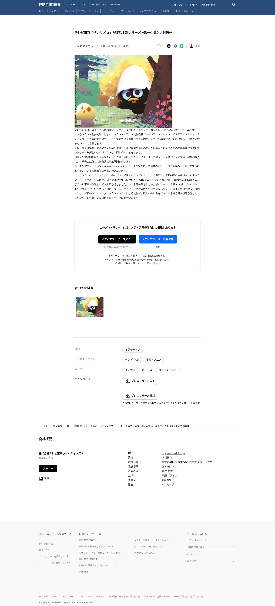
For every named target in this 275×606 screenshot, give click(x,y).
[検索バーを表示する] (234, 4)
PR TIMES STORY (87, 540)
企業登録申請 (208, 4)
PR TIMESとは (46, 543)
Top (41, 11)
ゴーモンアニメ (168, 369)
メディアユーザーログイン (117, 239)
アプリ (81, 11)
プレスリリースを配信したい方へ (55, 562)
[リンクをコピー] (197, 46)
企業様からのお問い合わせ (157, 596)
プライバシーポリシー (62, 596)
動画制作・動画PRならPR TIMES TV (96, 546)
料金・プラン (45, 550)
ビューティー (109, 11)
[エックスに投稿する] (169, 46)
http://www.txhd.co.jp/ (173, 453)
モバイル (70, 11)
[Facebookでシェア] (175, 46)
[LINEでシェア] (181, 46)
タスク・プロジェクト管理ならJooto (151, 540)
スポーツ (188, 11)
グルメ (176, 11)
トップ (44, 426)
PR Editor (83, 571)
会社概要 (43, 596)
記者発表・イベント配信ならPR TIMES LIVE (99, 552)
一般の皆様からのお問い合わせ (188, 596)
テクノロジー (53, 11)
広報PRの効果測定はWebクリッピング (97, 565)
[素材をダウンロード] (191, 46)
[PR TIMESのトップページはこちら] (79, 4)
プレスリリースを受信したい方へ (55, 556)
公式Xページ (192, 554)
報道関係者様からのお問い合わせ (124, 596)
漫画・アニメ (154, 359)
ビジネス (164, 11)
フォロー (48, 468)
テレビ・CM (132, 359)
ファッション (127, 11)
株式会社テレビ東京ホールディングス (94, 426)
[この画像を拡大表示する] (90, 307)
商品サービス (133, 349)
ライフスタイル (147, 11)
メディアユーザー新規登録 (158, 239)
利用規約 (100, 596)
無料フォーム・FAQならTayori (148, 546)
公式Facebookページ (196, 540)
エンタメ (94, 11)
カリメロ (147, 369)
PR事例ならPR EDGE (144, 552)
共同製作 (130, 369)
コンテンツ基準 (84, 596)
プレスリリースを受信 (185, 4)
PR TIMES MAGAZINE (89, 559)
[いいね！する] (159, 46)
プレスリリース (61, 426)
